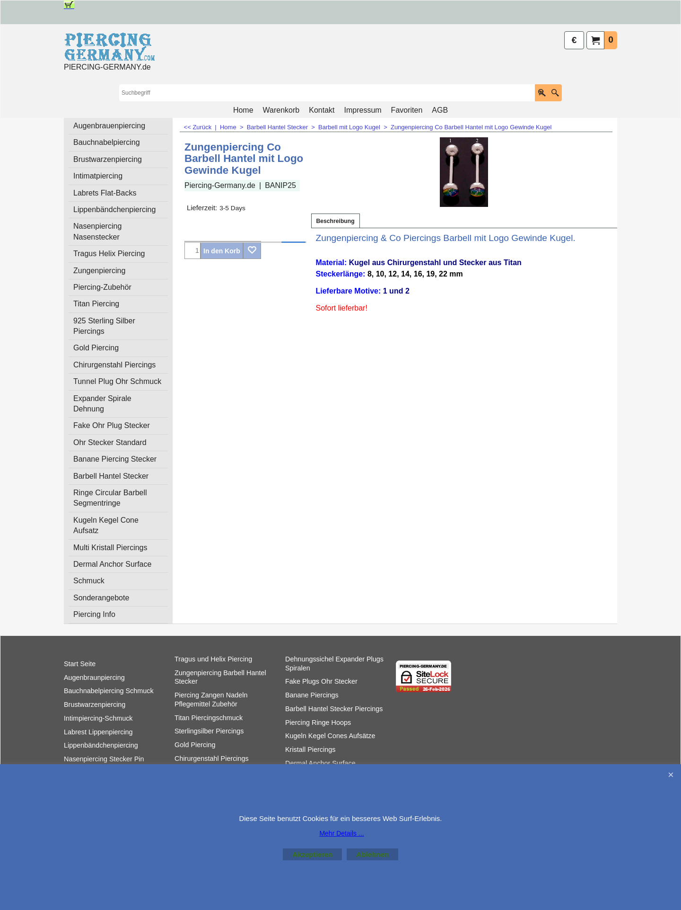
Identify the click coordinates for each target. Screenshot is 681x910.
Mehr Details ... (341, 833)
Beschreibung (335, 221)
